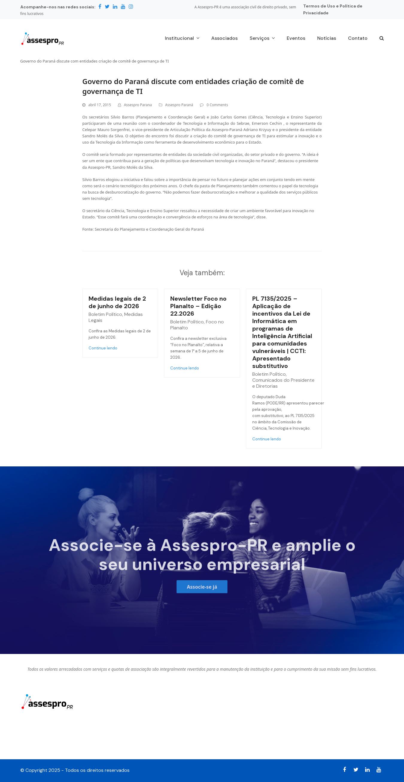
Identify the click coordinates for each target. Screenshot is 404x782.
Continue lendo (103, 348)
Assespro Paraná (179, 104)
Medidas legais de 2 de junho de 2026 (117, 302)
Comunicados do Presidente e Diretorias (283, 383)
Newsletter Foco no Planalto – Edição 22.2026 (198, 306)
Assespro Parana (138, 104)
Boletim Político (105, 314)
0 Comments (217, 104)
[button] (381, 38)
